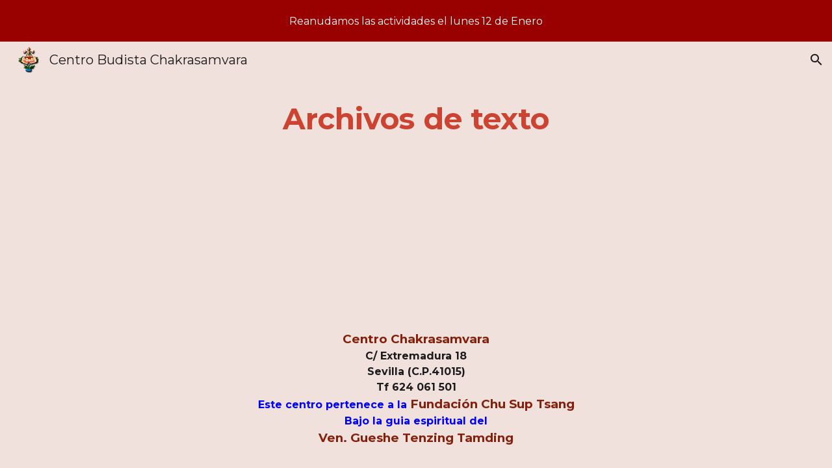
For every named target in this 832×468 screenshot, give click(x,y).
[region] (416, 21)
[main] (416, 119)
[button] (816, 59)
